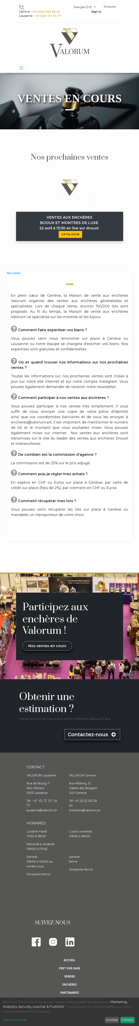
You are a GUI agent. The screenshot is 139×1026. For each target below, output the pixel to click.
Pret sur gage (69, 968)
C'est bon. (127, 1019)
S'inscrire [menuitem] (110, 7)
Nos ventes (14, 273)
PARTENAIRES (69, 992)
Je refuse (112, 1019)
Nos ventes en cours (47, 646)
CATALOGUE (70, 234)
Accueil (69, 960)
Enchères (69, 984)
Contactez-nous (92, 734)
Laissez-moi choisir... (15, 1019)
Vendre (69, 976)
